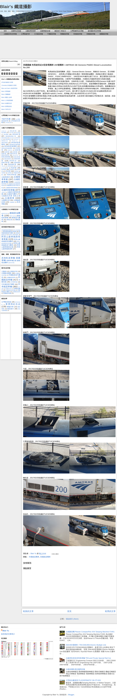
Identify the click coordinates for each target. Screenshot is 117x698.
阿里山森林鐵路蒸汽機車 (10, 244)
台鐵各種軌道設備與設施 (75, 669)
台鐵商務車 (5, 177)
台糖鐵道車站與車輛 (10, 34)
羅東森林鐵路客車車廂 (9, 231)
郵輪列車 (10, 307)
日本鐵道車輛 (38, 34)
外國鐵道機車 (34, 557)
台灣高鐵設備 (8, 122)
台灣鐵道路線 (6, 302)
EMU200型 (15, 155)
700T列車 (6, 119)
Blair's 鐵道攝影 (16, 6)
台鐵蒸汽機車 (12, 194)
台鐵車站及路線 (16, 31)
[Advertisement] (58, 46)
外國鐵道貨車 (11, 277)
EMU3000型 (5, 157)
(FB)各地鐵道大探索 (7, 82)
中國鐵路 (4, 271)
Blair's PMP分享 (6, 109)
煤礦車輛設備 (11, 260)
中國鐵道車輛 (51, 34)
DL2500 (6, 134)
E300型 (7, 152)
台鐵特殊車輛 (8, 190)
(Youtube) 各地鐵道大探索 (8, 85)
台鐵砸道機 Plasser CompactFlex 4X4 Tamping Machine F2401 (90, 632)
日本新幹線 (13, 282)
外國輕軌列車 (13, 271)
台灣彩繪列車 (25, 34)
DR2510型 (4, 141)
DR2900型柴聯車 (14, 144)
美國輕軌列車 (8, 288)
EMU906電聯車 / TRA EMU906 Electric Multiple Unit (86, 645)
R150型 (3, 169)
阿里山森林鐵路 (13, 234)
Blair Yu (6, 631)
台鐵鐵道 (12, 202)
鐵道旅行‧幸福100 (60, 31)
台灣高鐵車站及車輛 (76, 31)
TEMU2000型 (12, 175)
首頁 (5, 31)
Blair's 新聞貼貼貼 (6, 106)
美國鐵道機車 (45, 557)
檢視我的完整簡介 (8, 634)
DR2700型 (4, 142)
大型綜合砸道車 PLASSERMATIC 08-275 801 (83, 680)
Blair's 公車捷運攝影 (7, 100)
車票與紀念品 (13, 304)
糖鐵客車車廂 (4, 213)
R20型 (8, 171)
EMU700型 (5, 162)
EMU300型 (17, 157)
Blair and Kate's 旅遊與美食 (9, 88)
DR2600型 (15, 141)
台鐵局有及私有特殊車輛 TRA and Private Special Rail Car (88, 658)
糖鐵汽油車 (12, 215)
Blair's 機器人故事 (6, 97)
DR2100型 (4, 137)
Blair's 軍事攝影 (5, 91)
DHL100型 (13, 131)
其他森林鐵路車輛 (6, 230)
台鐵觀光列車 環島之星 (10, 196)
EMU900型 (12, 164)
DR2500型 (15, 139)
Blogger (71, 695)
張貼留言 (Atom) (72, 619)
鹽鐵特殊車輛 (11, 262)
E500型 (3, 153)
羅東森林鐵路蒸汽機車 (10, 232)
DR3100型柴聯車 (6, 148)
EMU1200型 (5, 155)
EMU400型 (7, 159)
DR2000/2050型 (11, 136)
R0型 (6, 168)
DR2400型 (8, 139)
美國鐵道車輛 (90, 34)
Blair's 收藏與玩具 (6, 103)
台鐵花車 (3, 192)
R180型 (11, 169)
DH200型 (4, 131)
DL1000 (3, 132)
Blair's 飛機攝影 (5, 94)
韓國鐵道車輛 (64, 34)
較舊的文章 (110, 611)
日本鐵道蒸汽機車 (7, 284)
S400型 (9, 173)
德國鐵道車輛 (104, 34)
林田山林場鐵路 (16, 230)
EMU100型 (13, 153)
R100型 (14, 168)
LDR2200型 (10, 166)
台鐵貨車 (9, 198)
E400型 (15, 152)
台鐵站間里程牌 (30, 31)
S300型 (3, 173)
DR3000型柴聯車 (10, 146)
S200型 (16, 171)
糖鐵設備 (9, 219)
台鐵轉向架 (5, 200)
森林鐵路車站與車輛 (94, 31)
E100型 (10, 150)
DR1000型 (16, 134)
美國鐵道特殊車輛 (10, 290)
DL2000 (18, 132)
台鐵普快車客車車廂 (12, 187)
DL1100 (11, 132)
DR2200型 (11, 137)
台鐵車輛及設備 (45, 31)
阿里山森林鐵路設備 (10, 246)
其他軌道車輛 (8, 258)
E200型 (17, 150)
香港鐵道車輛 (77, 34)
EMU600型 (13, 160)
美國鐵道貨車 (16, 291)
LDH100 (3, 166)
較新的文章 (28, 611)
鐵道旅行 (10, 309)
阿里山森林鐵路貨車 (10, 248)
